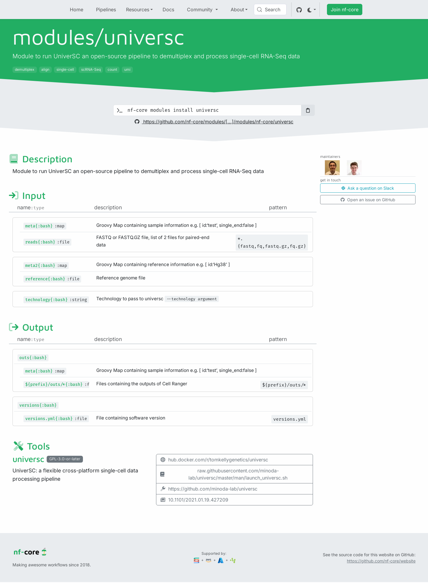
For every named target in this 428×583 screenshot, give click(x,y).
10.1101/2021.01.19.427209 (194, 500)
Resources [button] (137, 9)
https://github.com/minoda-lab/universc (208, 489)
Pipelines (106, 9)
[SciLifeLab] (233, 560)
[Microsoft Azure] (221, 560)
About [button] (237, 9)
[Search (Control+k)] (270, 9)
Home (76, 9)
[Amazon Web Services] (209, 560)
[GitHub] (299, 9)
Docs (168, 9)
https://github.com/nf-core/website (381, 560)
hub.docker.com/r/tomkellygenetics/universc (214, 460)
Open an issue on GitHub (368, 199)
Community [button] (200, 9)
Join (344, 9)
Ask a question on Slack (368, 188)
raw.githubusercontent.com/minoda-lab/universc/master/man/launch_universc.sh (223, 474)
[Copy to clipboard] (308, 110)
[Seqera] (197, 560)
